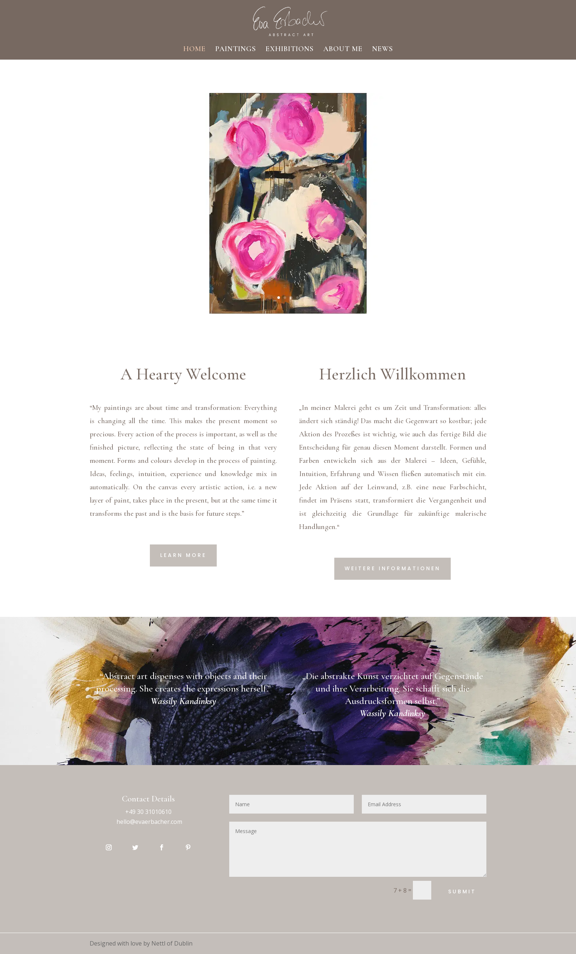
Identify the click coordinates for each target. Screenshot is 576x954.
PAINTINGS (235, 49)
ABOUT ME (343, 49)
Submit (462, 891)
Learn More (183, 555)
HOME (194, 49)
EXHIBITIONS (290, 49)
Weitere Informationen (392, 568)
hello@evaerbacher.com (149, 822)
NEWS (382, 49)
